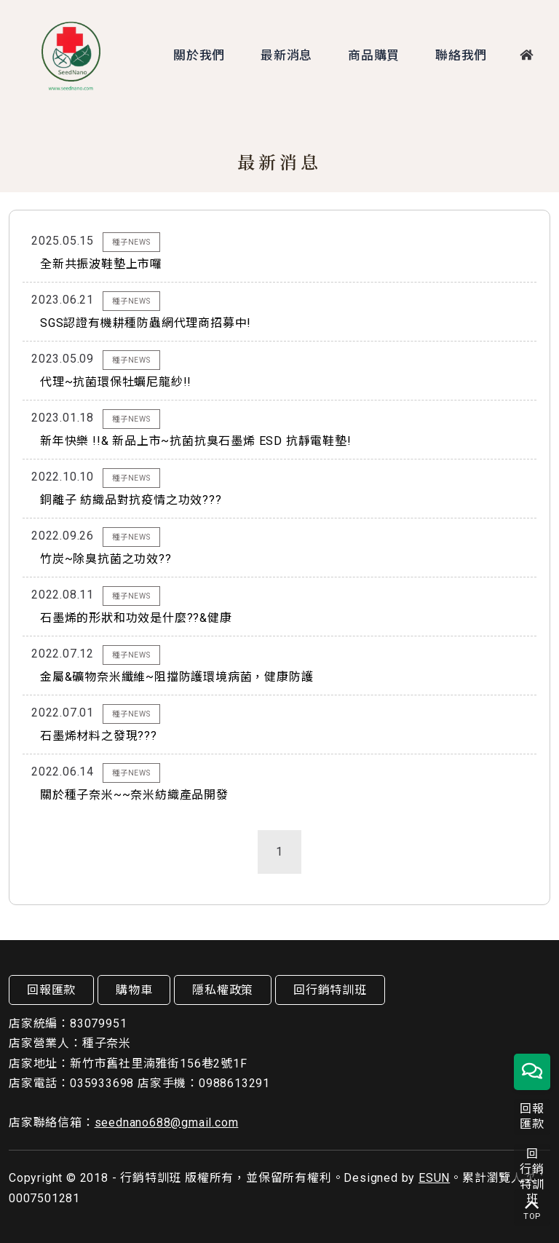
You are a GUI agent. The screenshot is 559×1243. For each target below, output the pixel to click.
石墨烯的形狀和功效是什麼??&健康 (136, 618)
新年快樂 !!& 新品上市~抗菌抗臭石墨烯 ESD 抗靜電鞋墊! (196, 441)
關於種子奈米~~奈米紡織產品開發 (134, 795)
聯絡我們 (458, 55)
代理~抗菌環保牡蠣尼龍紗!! (115, 382)
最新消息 (283, 55)
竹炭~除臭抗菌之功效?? (106, 559)
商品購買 (370, 55)
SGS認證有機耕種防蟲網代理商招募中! (145, 323)
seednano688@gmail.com (167, 1122)
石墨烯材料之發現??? (98, 736)
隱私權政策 (222, 990)
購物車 (134, 990)
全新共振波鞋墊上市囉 (101, 264)
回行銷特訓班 (330, 990)
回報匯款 (51, 990)
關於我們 (196, 55)
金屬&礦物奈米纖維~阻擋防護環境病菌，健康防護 (176, 677)
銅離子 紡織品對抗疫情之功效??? (131, 500)
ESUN (434, 1178)
